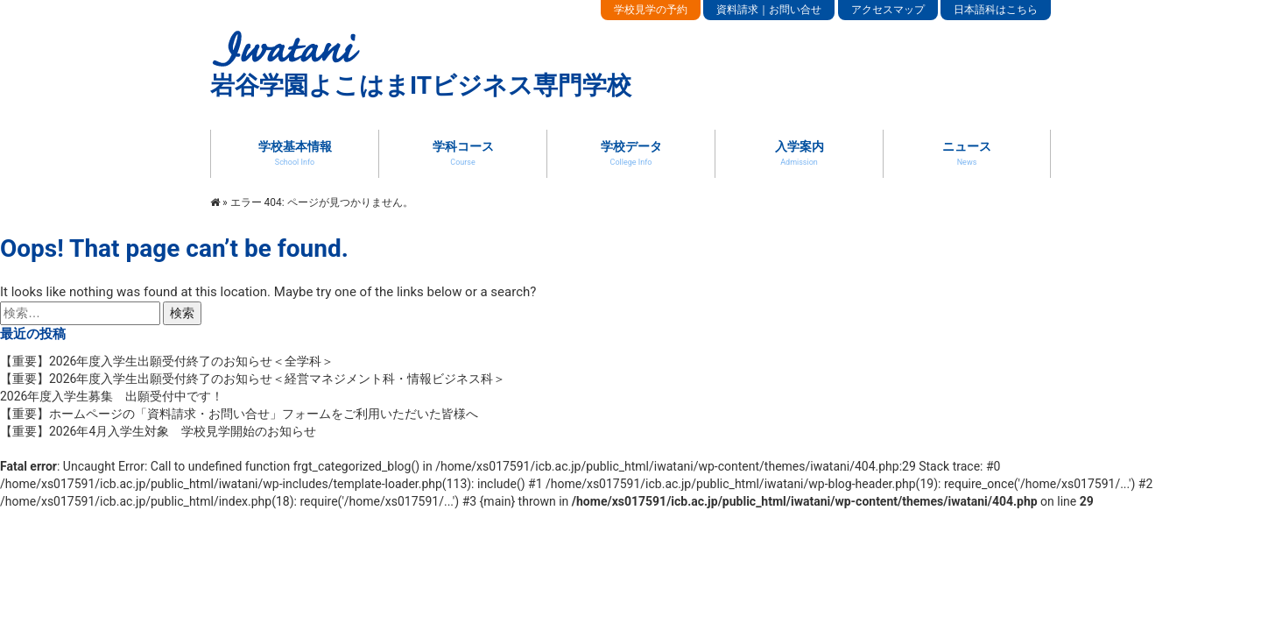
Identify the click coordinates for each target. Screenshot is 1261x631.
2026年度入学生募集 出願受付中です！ (111, 396)
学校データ (631, 152)
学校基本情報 (295, 152)
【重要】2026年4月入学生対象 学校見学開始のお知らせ (158, 431)
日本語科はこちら (996, 10)
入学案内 (799, 152)
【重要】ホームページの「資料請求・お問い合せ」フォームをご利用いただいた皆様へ (239, 414)
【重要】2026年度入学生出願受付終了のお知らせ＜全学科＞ (173, 361)
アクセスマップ (888, 10)
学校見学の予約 (650, 10)
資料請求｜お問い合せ (768, 10)
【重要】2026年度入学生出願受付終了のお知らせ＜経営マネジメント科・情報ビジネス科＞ (259, 379)
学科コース (463, 152)
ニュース (966, 152)
